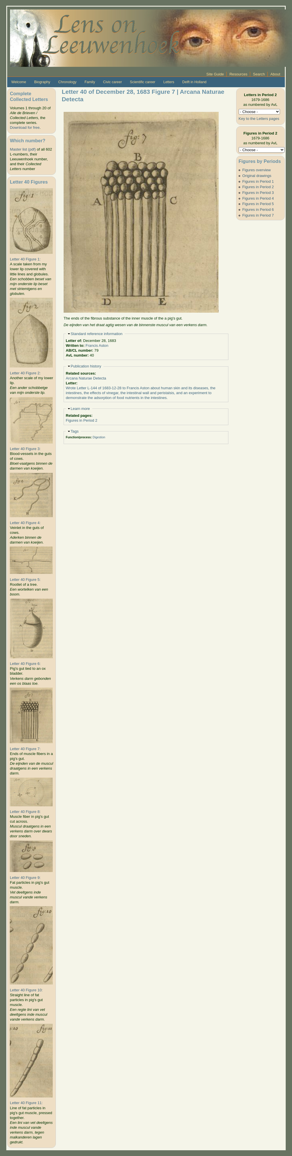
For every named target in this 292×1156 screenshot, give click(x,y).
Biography (42, 82)
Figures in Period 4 (258, 198)
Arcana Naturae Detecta (86, 378)
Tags (75, 431)
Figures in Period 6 (258, 209)
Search (259, 74)
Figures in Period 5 (258, 204)
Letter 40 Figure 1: (25, 259)
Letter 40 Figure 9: (25, 877)
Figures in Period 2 (81, 420)
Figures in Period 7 (258, 215)
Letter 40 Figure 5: (25, 579)
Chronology (67, 82)
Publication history (86, 366)
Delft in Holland (194, 82)
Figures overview (256, 170)
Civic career (112, 82)
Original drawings (256, 176)
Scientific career (142, 82)
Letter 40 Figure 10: (26, 990)
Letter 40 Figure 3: (25, 449)
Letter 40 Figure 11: (26, 1103)
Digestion (99, 437)
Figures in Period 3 (258, 192)
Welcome (18, 82)
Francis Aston (97, 345)
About (275, 74)
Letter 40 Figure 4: (25, 523)
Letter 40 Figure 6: (25, 663)
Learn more (80, 408)
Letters (168, 82)
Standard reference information (97, 334)
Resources (239, 74)
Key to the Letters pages (259, 118)
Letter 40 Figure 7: (25, 749)
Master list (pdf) (23, 149)
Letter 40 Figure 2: (25, 373)
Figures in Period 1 (258, 181)
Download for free (24, 127)
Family (90, 82)
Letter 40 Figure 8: (25, 811)
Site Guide (215, 74)
